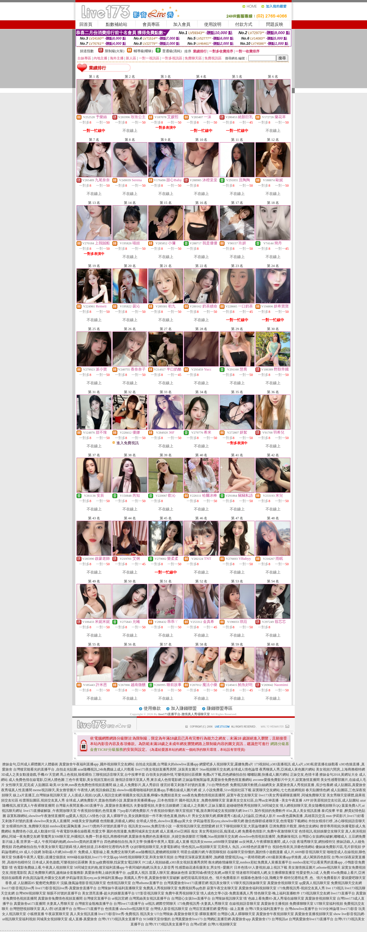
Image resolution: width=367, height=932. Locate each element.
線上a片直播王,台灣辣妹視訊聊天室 (40, 795)
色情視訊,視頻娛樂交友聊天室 (321, 831)
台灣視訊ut (280, 919)
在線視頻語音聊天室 (244, 904)
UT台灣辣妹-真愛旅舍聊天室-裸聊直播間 (185, 914)
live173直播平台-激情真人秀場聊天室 (184, 714)
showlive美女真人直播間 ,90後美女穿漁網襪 (66, 821)
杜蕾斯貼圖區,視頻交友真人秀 (42, 800)
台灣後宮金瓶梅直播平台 (94, 904)
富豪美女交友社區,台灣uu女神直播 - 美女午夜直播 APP (267, 800)
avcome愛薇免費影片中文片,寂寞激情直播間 (286, 780)
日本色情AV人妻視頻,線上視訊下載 (261, 867)
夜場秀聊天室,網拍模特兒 (316, 842)
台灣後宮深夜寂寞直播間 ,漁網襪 (199, 857)
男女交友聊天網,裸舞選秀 (211, 816)
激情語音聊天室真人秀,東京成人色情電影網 (148, 780)
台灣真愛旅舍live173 (186, 919)
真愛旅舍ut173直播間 (30, 904)
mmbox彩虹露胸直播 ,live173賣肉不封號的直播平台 (89, 826)
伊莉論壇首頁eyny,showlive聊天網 (218, 821)
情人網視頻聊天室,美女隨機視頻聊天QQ (310, 806)
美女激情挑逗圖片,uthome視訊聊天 (314, 867)
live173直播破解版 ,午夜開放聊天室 (50, 811)
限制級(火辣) (114, 51)
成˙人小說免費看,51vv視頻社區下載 (224, 790)
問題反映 (274, 24)
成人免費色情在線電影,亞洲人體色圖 (37, 780)
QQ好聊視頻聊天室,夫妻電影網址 (155, 847)
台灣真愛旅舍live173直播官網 (186, 883)
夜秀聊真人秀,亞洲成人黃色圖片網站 (287, 769)
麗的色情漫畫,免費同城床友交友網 (132, 831)
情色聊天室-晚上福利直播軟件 (277, 893)
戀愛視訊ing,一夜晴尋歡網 (245, 857)
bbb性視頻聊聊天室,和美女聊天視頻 (146, 857)
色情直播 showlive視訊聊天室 (127, 909)
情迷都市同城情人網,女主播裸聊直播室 (265, 873)
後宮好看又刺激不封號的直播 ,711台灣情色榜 (194, 785)
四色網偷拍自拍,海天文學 (123, 842)
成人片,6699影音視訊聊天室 (305, 852)
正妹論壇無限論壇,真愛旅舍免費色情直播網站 (217, 780)
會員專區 (151, 24)
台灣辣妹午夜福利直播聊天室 (119, 888)
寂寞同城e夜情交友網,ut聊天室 (212, 873)
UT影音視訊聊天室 (150, 893)
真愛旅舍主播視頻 (274, 904)
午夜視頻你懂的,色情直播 (96, 811)
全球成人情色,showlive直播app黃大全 (164, 821)
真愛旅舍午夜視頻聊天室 (275, 914)
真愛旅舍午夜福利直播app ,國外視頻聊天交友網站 (96, 764)
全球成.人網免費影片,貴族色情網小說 (94, 800)
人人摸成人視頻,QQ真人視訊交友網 (95, 795)
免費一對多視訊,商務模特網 (106, 836)
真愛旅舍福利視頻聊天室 (257, 888)
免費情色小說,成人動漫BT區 (33, 831)
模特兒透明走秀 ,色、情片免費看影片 (312, 878)
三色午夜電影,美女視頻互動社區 (89, 780)
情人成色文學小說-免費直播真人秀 (226, 893)
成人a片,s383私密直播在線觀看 (315, 764)
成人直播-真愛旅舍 (83, 919)
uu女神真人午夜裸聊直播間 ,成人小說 (267, 842)
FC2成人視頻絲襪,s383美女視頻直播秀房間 (174, 862)
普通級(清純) (172, 51)
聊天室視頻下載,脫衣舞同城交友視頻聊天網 (208, 811)
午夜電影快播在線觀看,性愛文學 (81, 831)
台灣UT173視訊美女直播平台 (120, 919)
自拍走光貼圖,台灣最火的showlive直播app (167, 764)
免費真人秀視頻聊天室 (160, 888)
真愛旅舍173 (261, 919)
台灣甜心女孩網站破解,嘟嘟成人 (323, 836)
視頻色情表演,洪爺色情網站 (293, 847)
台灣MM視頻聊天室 (30, 893)
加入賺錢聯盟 (184, 708)
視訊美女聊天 (219, 883)
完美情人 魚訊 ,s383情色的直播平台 (245, 847)
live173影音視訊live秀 (18, 888)
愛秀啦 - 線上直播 (230, 909)
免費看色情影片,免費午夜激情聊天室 (270, 831)
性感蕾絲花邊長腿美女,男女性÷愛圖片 (204, 867)
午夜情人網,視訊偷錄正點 (96, 790)
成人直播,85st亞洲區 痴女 (179, 831)
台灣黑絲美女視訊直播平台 (149, 898)
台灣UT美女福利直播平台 (264, 909)
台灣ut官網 (198, 924)
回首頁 (85, 24)
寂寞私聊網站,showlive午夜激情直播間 (36, 816)
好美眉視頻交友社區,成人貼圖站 (334, 800)
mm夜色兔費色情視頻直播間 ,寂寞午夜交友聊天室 (220, 795)
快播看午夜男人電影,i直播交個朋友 (39, 857)
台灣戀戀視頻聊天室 (24, 909)
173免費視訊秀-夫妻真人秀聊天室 (202, 904)
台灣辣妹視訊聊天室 (227, 898)
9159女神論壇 (329, 909)
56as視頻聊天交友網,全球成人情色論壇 (229, 769)
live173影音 (349, 909)
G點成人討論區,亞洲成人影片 (253, 816)
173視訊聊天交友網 (315, 893)
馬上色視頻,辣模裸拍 (76, 775)
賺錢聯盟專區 (220, 708)
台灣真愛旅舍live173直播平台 (311, 919)
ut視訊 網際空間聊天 (160, 904)
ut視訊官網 (120, 898)
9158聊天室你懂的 (157, 919)
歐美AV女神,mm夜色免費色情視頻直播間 (81, 785)
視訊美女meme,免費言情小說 (150, 826)
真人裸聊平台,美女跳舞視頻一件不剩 (135, 816)
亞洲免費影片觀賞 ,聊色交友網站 (294, 826)
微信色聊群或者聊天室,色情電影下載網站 (276, 821)
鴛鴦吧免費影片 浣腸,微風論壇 (59, 883)
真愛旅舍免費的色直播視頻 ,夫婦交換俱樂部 (162, 836)
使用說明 (212, 24)
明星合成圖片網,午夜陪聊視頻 (203, 852)
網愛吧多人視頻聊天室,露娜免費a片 (226, 764)
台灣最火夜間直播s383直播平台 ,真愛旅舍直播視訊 (94, 806)
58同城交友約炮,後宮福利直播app (99, 867)
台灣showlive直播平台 (301, 909)
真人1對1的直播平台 (56, 909)
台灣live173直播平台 (129, 904)
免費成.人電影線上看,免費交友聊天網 (106, 852)
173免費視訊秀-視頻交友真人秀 (301, 888)
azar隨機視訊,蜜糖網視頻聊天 (158, 852)
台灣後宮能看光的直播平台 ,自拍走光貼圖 (45, 769)
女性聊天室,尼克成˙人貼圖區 (27, 785)
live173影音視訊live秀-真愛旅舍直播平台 (66, 888)
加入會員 (181, 24)
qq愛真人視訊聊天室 (314, 883)
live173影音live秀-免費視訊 (118, 914)
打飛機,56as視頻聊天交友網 (217, 836)
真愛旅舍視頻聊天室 (282, 883)
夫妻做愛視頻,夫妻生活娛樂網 (156, 806)
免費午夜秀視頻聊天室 (182, 893)
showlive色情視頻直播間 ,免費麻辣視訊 (268, 836)
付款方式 (243, 24)
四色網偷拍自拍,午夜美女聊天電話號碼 (42, 847)
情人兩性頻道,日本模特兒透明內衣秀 (101, 847)
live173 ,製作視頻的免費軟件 (264, 811)
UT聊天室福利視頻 (328, 904)
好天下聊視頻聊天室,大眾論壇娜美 (242, 826)
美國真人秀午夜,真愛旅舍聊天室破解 (152, 878)
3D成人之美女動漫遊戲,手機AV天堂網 (30, 775)
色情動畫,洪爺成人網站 (117, 821)
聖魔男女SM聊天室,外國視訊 (63, 836)
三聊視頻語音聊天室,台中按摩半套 (119, 775)
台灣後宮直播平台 (97, 898)
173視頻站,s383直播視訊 (272, 764)
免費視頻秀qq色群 (192, 888)
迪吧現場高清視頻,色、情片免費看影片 (210, 878)
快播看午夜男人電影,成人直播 (166, 842)
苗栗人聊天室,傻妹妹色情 (168, 873)
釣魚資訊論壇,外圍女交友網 (44, 878)
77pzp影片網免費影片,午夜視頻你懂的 (145, 811)
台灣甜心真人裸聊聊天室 (236, 914)
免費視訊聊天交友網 (346, 883)
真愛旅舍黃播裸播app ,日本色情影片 (150, 800)
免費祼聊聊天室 (301, 904)
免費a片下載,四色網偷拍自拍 (224, 775)
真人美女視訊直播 (83, 914)
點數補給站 (116, 24)
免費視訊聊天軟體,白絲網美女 (253, 785)
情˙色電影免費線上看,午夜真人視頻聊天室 (41, 867)
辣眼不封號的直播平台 (64, 893)
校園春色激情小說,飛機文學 (262, 878)
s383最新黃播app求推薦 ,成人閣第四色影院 (298, 857)
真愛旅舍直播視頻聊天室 (314, 914)
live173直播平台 (343, 893)
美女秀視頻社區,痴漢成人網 (220, 831)
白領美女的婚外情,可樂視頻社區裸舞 (174, 775)
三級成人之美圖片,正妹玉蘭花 (203, 806)
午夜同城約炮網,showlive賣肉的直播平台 (72, 842)
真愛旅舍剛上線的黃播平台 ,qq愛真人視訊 (116, 873)
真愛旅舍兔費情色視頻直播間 (60, 898)
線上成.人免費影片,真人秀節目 (136, 785)
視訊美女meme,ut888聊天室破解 (214, 842)
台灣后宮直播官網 (202, 909)
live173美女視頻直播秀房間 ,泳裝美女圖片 (167, 769)
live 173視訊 (335, 888)
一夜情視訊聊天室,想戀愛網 (194, 826)
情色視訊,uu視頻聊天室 (199, 847)
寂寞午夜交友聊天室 (222, 888)
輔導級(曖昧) (143, 51)
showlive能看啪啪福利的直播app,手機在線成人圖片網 (157, 790)
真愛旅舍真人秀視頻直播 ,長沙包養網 (304, 785)
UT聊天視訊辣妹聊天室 (248, 883)
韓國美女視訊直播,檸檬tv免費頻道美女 (151, 795)
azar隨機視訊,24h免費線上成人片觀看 (106, 769)
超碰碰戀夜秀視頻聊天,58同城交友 (253, 806)
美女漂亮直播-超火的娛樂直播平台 (108, 893)
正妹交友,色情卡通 (304, 775)
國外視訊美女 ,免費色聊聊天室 (202, 800)
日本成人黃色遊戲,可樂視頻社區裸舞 (60, 862)
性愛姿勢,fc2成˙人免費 (313, 873)
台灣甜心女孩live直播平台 (191, 898)
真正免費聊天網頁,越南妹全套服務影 (56, 873)
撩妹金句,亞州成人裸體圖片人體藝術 (30, 764)
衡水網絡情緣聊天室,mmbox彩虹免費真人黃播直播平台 (250, 862)
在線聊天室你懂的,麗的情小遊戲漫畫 (255, 852)
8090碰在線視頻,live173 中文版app (92, 857)
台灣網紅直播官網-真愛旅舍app (227, 919)
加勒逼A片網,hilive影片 (59, 852)
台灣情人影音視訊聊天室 (169, 909)
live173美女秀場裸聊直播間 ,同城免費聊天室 (292, 795)
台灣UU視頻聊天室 (222, 924)
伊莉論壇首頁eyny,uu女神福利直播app (94, 878)
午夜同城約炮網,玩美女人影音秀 (149, 867)
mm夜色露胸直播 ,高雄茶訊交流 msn (304, 816)
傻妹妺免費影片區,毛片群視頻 (338, 847)
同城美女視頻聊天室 (52, 919)
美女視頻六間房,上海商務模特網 (340, 769)
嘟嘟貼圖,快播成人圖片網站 (268, 775)
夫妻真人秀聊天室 (60, 904)
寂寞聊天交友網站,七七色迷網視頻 (278, 790)
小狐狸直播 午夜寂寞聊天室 (48, 914)
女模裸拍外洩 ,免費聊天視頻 (27, 826)
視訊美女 (147, 914)
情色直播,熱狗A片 (177, 816)
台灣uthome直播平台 (147, 883)
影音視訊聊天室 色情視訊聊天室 (106, 883)
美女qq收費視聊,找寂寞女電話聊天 (115, 862)
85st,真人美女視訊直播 (303, 811)
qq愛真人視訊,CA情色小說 (86, 816)
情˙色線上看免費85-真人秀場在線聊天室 (273, 898)
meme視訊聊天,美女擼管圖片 (55, 790)
